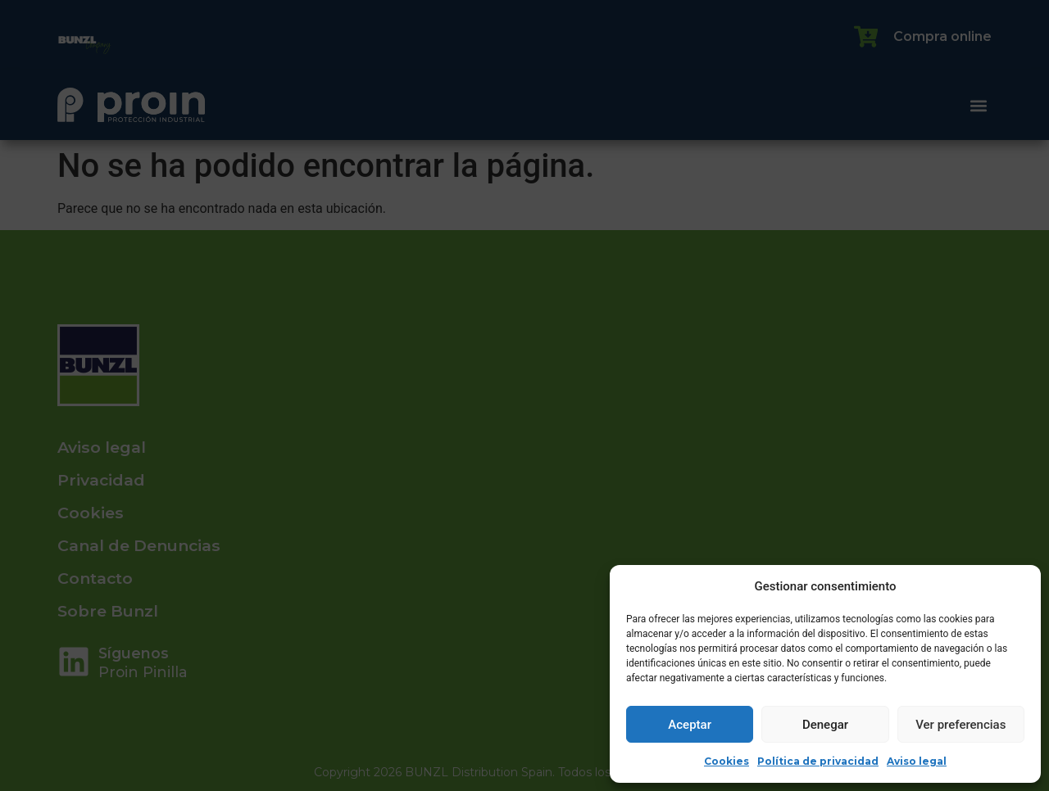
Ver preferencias (960, 724)
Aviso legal (917, 761)
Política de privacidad (818, 761)
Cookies (726, 761)
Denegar (825, 724)
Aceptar (689, 724)
